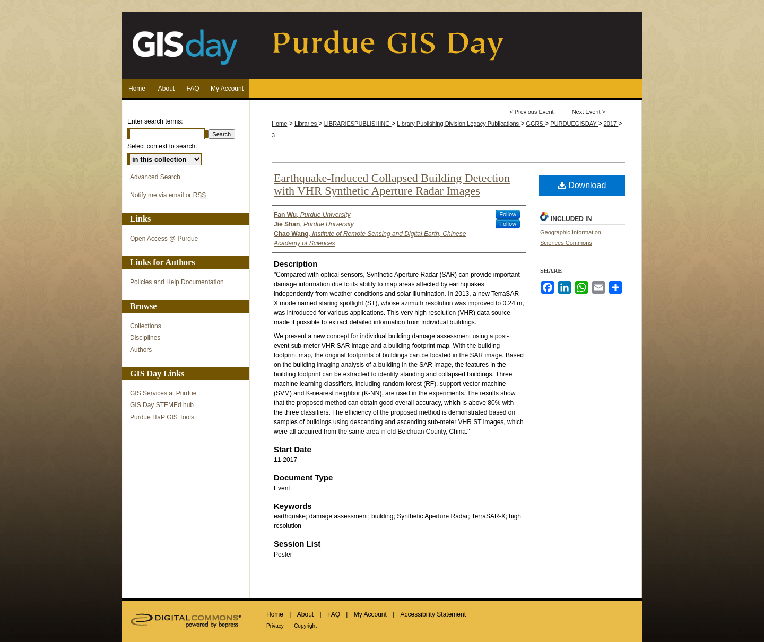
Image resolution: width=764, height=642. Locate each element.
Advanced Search (155, 177)
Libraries (306, 123)
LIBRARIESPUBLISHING (358, 123)
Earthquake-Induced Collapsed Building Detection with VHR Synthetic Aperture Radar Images (392, 184)
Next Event (586, 112)
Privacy (275, 626)
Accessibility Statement (433, 614)
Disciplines (145, 337)
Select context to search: (162, 146)
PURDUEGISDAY (574, 123)
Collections (145, 326)
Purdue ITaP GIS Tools (162, 417)
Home (279, 123)
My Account (370, 614)
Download (582, 185)
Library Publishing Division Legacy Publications (458, 123)
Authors (141, 350)
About (305, 614)
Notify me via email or (168, 195)
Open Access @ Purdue (164, 238)
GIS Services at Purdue (163, 393)
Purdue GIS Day (382, 45)
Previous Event (534, 112)
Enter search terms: (155, 121)
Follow (507, 214)
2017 (611, 123)
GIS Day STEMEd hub (162, 405)
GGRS (535, 123)
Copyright (305, 626)
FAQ (333, 614)
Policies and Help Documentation (177, 282)
